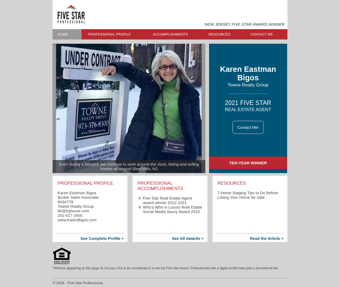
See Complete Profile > (102, 238)
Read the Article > (267, 238)
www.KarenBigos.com (77, 220)
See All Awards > (188, 238)
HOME (62, 34)
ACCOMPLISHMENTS (170, 34)
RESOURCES (219, 34)
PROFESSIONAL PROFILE (109, 34)
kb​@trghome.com (73, 211)
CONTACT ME (261, 34)
